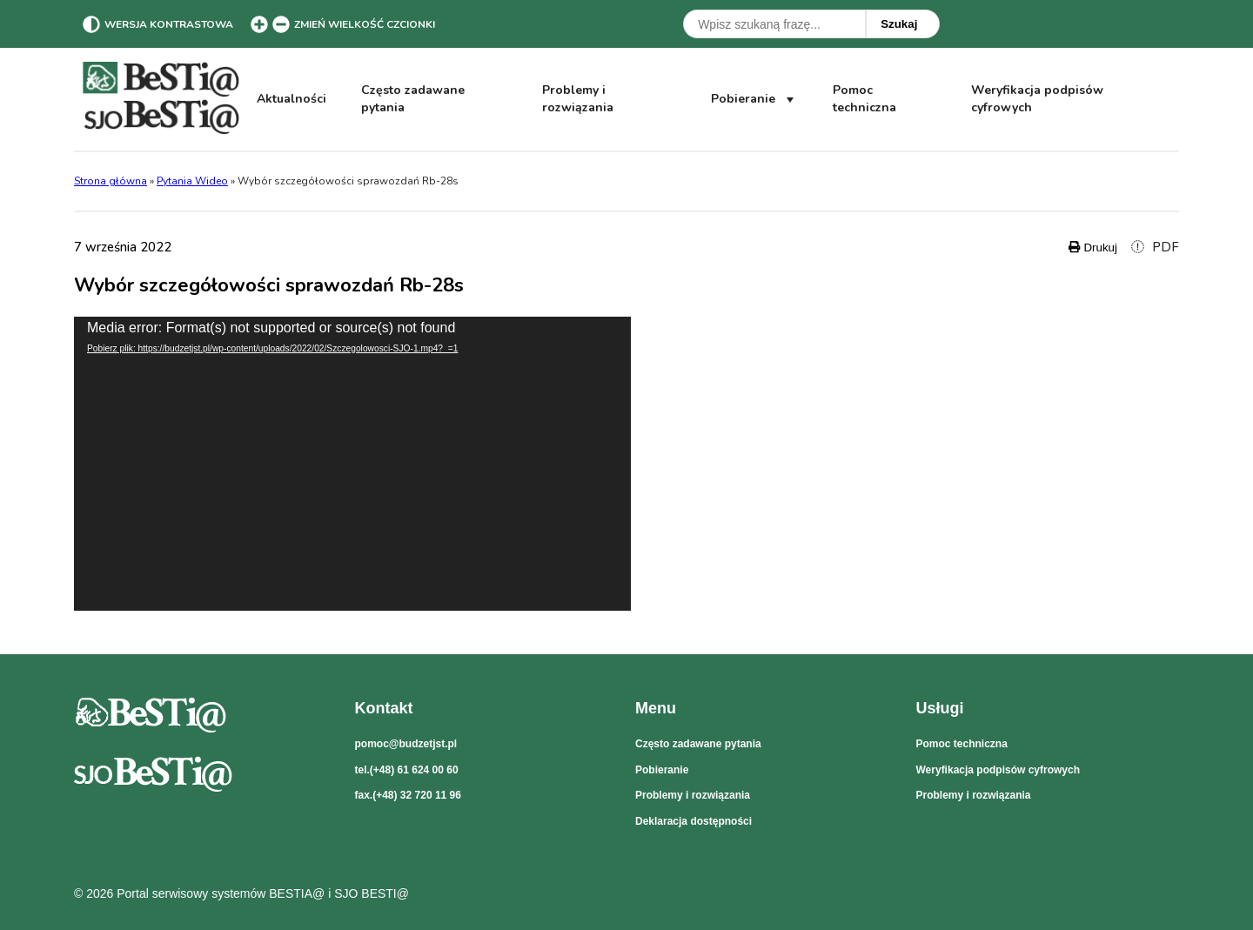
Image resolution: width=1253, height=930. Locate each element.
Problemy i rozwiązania (577, 99)
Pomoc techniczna (864, 99)
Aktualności (291, 98)
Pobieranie (754, 99)
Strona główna (110, 181)
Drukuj (1093, 247)
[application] (352, 464)
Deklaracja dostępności (693, 821)
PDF (1155, 247)
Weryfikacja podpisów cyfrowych (1036, 99)
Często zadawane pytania (413, 99)
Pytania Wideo (192, 181)
